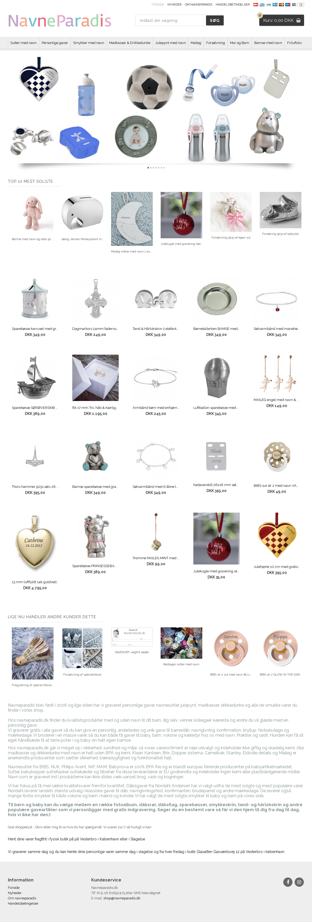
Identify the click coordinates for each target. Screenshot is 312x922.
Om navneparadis (198, 4)
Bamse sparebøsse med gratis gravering (95, 487)
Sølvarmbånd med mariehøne (277, 329)
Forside (158, 4)
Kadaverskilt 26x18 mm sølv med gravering (216, 485)
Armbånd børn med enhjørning (156, 408)
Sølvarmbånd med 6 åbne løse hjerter (156, 487)
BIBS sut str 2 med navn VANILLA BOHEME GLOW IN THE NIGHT (277, 486)
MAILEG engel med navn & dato (277, 400)
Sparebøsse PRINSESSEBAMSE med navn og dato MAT (95, 566)
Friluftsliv (294, 43)
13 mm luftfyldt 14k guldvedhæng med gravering (35, 582)
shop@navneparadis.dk (121, 898)
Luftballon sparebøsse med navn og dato (216, 408)
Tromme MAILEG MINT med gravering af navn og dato (156, 558)
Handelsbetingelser (232, 4)
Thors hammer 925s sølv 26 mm (35, 487)
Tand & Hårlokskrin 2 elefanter (156, 329)
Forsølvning (215, 43)
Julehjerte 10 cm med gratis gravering (277, 567)
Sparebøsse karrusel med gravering (35, 329)
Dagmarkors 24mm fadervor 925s (95, 329)
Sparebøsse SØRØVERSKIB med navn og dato (35, 408)
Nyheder (174, 4)
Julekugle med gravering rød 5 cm (216, 571)
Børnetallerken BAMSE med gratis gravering (216, 329)
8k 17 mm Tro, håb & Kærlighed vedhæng (95, 408)
